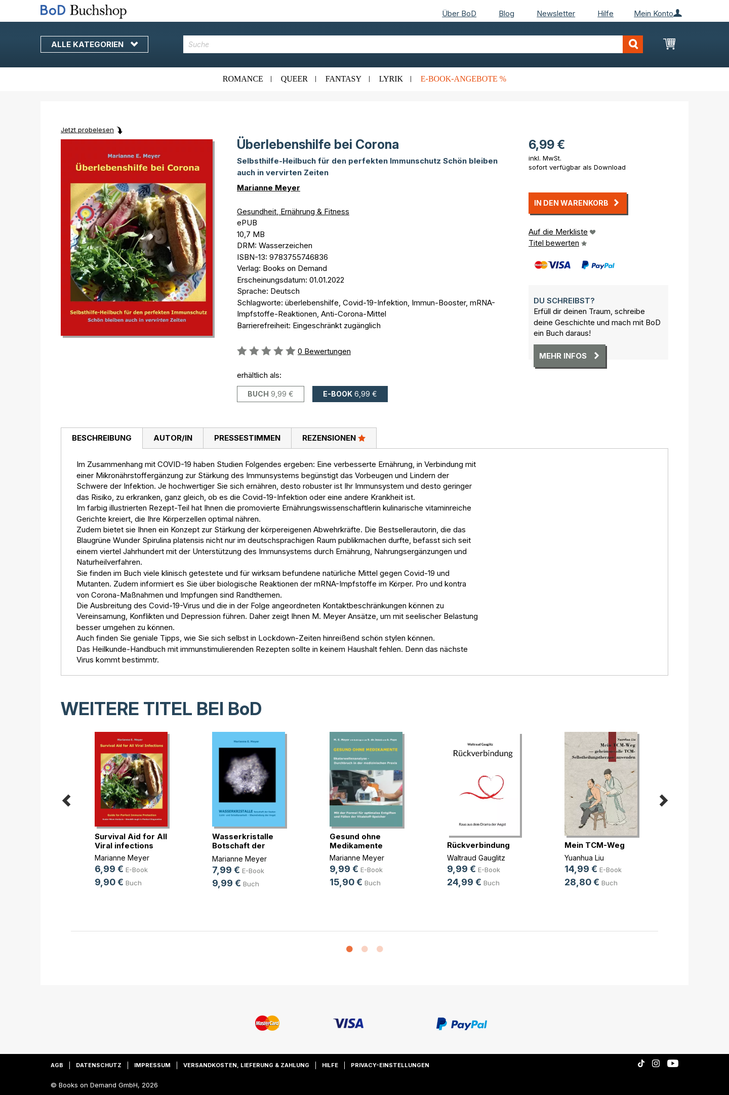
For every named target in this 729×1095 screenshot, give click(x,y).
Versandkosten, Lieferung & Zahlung (246, 1065)
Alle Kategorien (94, 44)
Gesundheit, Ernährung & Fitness (293, 211)
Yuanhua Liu (584, 857)
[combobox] (413, 44)
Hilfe (605, 13)
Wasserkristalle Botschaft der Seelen (242, 845)
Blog (506, 13)
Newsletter (556, 13)
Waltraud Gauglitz (476, 857)
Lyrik (391, 78)
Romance (243, 78)
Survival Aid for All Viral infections (131, 841)
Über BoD (459, 13)
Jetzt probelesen (87, 130)
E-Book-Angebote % (463, 78)
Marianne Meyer (268, 187)
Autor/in (172, 438)
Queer (294, 78)
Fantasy (343, 78)
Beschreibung (102, 438)
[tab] (101, 438)
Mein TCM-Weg (594, 845)
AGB (57, 1065)
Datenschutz (99, 1065)
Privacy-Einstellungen (390, 1065)
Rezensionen (334, 437)
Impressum (152, 1065)
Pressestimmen (247, 438)
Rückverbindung (478, 845)
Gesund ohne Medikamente (356, 841)
